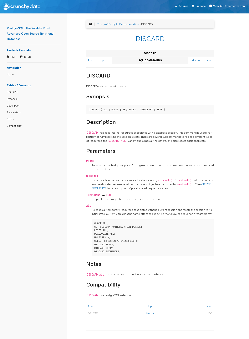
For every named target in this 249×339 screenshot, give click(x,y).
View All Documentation (229, 6)
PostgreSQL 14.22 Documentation (118, 24)
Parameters (14, 112)
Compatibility (14, 125)
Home (10, 74)
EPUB (27, 56)
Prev (90, 60)
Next (209, 60)
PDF (13, 56)
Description (13, 105)
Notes (10, 119)
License (201, 6)
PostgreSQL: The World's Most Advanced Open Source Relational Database (30, 34)
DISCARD (12, 92)
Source (183, 6)
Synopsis (12, 99)
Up (102, 60)
